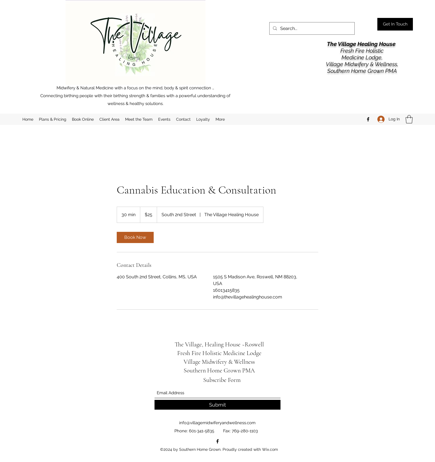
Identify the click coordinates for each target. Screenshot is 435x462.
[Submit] (217, 405)
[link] (135, 237)
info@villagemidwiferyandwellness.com (217, 422)
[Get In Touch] (395, 24)
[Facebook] (368, 119)
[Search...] (311, 28)
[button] (409, 119)
